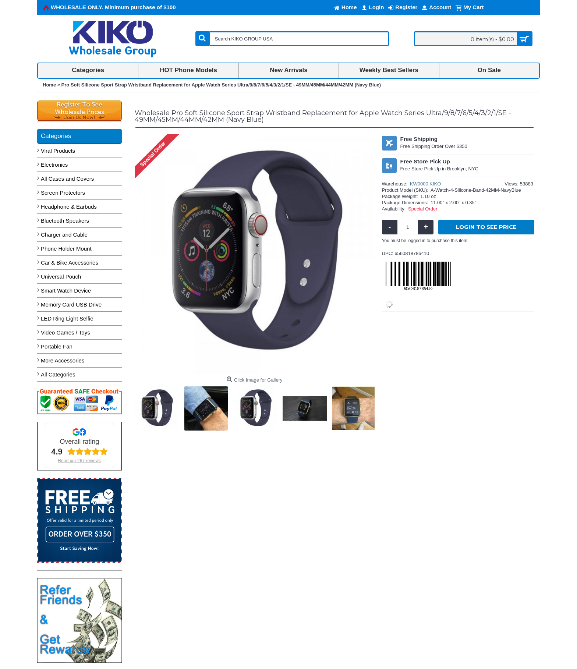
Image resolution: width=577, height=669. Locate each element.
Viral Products (58, 151)
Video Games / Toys (65, 332)
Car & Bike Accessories (69, 262)
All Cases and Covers (67, 179)
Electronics (54, 165)
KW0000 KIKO (425, 184)
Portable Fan (56, 346)
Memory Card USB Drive (71, 304)
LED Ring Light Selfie (67, 318)
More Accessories (62, 360)
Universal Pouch (61, 276)
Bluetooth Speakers (65, 220)
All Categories (58, 374)
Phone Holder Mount (66, 248)
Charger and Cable (64, 234)
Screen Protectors (63, 193)
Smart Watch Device (66, 290)
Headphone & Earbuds (69, 206)
